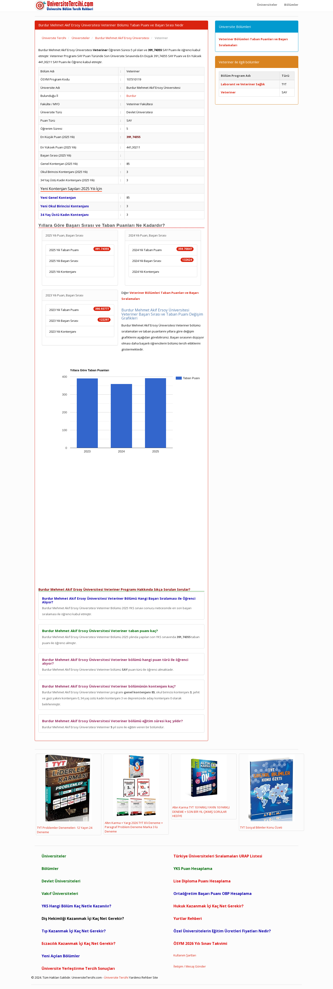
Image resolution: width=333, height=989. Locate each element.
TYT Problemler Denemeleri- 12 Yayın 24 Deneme (64, 794)
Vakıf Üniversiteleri (60, 893)
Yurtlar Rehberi (187, 918)
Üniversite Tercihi (116, 977)
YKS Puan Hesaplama (192, 868)
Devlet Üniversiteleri (61, 881)
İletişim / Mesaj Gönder (189, 966)
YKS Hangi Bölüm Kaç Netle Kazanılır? (76, 906)
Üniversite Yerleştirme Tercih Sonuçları (78, 968)
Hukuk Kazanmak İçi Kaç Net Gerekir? (208, 906)
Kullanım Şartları (184, 955)
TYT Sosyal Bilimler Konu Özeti (267, 792)
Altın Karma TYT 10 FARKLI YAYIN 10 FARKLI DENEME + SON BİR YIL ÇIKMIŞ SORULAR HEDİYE (201, 786)
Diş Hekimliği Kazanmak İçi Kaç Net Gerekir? (83, 918)
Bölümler (50, 868)
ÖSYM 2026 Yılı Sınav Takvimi (200, 943)
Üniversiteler (54, 856)
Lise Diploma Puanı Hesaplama (202, 881)
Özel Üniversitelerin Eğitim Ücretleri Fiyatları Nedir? (222, 931)
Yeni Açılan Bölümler (61, 955)
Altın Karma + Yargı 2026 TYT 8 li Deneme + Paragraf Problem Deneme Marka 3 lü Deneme (134, 794)
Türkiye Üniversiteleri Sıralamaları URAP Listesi (217, 856)
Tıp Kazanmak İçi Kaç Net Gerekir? (74, 931)
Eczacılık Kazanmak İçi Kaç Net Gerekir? (78, 943)
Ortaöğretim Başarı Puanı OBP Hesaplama (212, 893)
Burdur (131, 96)
